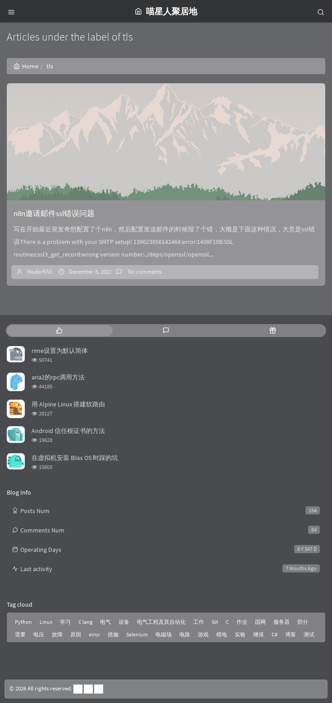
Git (215, 621)
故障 (57, 634)
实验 (240, 634)
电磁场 (163, 634)
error (94, 634)
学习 (65, 621)
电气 (105, 621)
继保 (258, 634)
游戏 (203, 634)
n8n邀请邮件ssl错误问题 (54, 213)
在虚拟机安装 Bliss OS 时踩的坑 (75, 458)
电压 (38, 634)
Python (23, 621)
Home (26, 66)
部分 (302, 621)
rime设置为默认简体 (60, 351)
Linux (46, 621)
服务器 (281, 621)
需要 (20, 634)
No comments (144, 271)
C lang (85, 621)
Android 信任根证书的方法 (68, 431)
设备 (123, 621)
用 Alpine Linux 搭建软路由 (68, 404)
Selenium (137, 634)
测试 (309, 634)
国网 (260, 621)
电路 (184, 634)
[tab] (59, 330)
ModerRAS (39, 271)
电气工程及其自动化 (161, 621)
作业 (241, 621)
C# (274, 634)
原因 (75, 634)
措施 (113, 634)
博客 (290, 634)
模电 (221, 634)
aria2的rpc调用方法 (58, 377)
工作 (198, 621)
